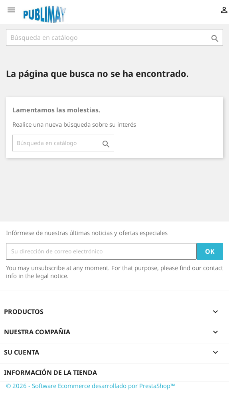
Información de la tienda (50, 372)
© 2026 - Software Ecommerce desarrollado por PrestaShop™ (90, 386)
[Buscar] (114, 37)
